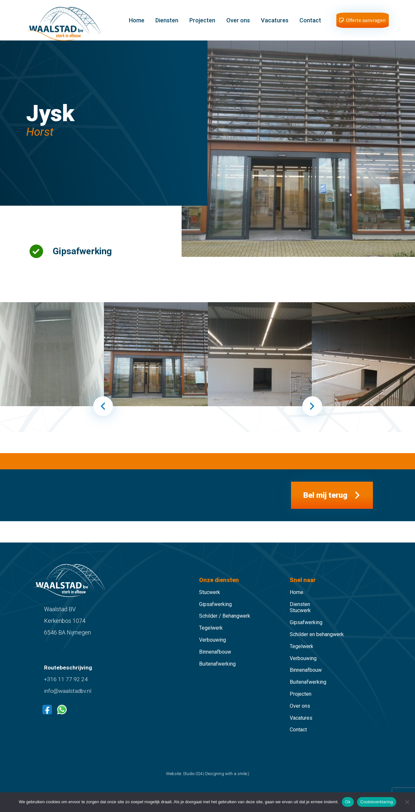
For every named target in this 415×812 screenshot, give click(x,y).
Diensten (167, 23)
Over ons (239, 23)
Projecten (203, 23)
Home (137, 23)
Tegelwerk (211, 639)
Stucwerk (209, 603)
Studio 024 (192, 785)
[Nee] (407, 802)
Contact (311, 23)
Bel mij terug (325, 504)
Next (312, 412)
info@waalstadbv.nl (68, 702)
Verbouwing (212, 651)
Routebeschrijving (68, 678)
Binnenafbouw (215, 663)
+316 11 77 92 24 (66, 690)
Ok (348, 801)
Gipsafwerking (215, 615)
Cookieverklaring (376, 801)
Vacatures (275, 23)
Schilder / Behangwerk (224, 627)
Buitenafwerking (217, 675)
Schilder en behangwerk (317, 646)
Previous (103, 412)
